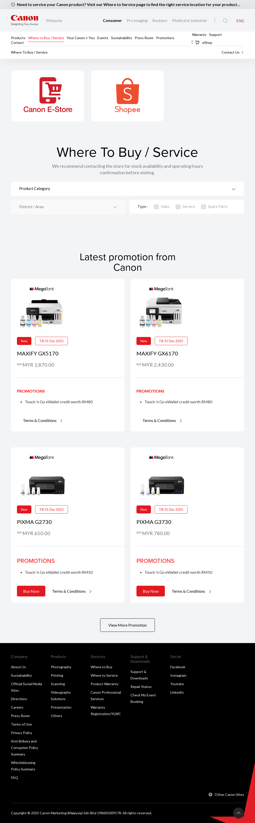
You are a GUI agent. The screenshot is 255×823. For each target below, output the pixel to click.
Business (160, 20)
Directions (19, 699)
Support (215, 34)
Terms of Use (21, 724)
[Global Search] (225, 20)
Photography (61, 667)
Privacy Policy (21, 733)
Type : (142, 206)
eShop (203, 42)
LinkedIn (177, 692)
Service (185, 206)
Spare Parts (214, 206)
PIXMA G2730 (34, 521)
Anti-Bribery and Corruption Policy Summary (24, 747)
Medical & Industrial (189, 20)
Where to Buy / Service (46, 37)
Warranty (199, 34)
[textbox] (127, 189)
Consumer (113, 20)
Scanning (58, 684)
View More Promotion (127, 625)
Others (56, 716)
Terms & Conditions (43, 420)
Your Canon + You (81, 37)
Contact (17, 42)
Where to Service (104, 675)
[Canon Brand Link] (24, 20)
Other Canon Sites (229, 794)
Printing (57, 675)
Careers (17, 707)
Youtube (177, 684)
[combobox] (127, 189)
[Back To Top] (238, 813)
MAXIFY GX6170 (157, 353)
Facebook (177, 667)
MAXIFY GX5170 (38, 353)
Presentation (61, 707)
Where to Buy (101, 667)
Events (102, 37)
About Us (18, 667)
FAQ (14, 777)
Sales (162, 206)
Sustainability (121, 37)
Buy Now (31, 591)
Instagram (178, 675)
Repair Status (141, 686)
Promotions (165, 37)
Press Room (144, 37)
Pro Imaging (137, 20)
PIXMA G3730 (153, 521)
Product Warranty (105, 684)
